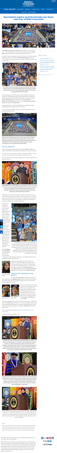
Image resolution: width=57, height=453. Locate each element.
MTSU (54, 1)
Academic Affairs (4, 425)
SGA (17, 428)
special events (21, 428)
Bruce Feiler (14, 425)
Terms (11, 451)
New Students (10, 428)
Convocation (18, 425)
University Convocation (30, 430)
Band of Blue (10, 425)
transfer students (18, 430)
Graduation (50, 9)
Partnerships (15, 428)
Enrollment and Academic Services (26, 425)
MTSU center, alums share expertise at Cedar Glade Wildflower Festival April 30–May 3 (47, 62)
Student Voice (35, 9)
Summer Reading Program (11, 430)
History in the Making (44, 58)
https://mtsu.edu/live (22, 310)
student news (4, 430)
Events (43, 9)
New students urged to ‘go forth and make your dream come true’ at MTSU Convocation (28, 18)
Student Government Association (29, 428)
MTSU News (9, 9)
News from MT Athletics (46, 74)
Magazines (19, 9)
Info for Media (31, 12)
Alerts (23, 12)
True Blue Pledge (23, 430)
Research (27, 9)
